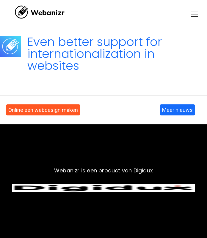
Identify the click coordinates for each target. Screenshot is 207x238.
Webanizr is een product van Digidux (103, 170)
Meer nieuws (177, 110)
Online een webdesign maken (43, 110)
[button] (194, 14)
